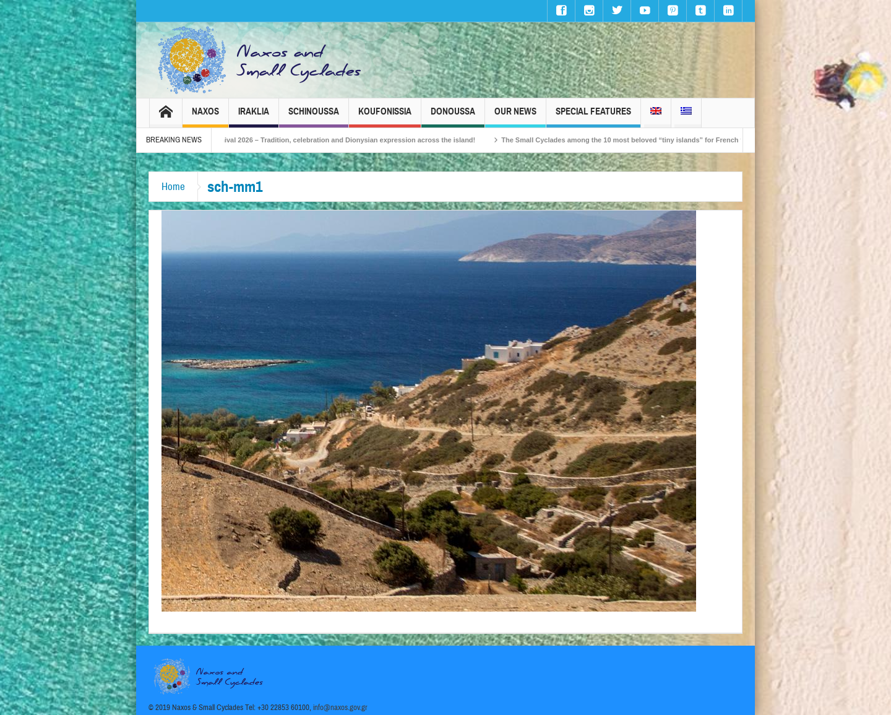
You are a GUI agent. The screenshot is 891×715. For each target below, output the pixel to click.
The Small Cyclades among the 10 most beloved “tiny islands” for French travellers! (648, 140)
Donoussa (452, 117)
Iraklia (253, 117)
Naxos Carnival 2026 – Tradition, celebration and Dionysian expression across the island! (342, 140)
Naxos (205, 117)
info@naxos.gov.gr (340, 708)
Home (173, 186)
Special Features (593, 117)
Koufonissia (385, 117)
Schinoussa (313, 117)
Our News (515, 117)
